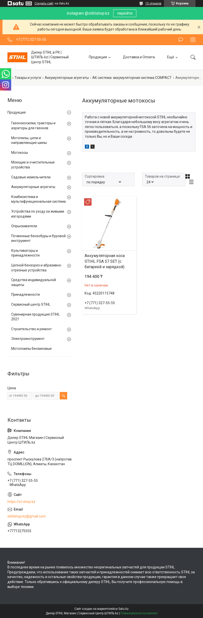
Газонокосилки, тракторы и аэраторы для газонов (33, 125)
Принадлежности (25, 294)
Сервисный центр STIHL (30, 304)
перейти (124, 13)
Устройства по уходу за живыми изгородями (37, 213)
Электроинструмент (28, 339)
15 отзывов (153, 3)
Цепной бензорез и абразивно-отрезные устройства (36, 267)
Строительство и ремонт (31, 329)
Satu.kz (123, 609)
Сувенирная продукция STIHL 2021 (35, 316)
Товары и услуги (27, 78)
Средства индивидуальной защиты (33, 282)
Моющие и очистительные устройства (33, 164)
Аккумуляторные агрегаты (67, 78)
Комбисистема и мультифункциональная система (38, 199)
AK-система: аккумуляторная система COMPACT (132, 78)
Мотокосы (19, 153)
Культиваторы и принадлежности (25, 253)
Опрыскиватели (24, 226)
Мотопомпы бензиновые (31, 349)
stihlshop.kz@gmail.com (26, 516)
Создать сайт (44, 3)
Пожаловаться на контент (139, 613)
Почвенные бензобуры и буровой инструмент (38, 238)
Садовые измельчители (31, 177)
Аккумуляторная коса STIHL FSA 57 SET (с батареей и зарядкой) (105, 261)
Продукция (98, 57)
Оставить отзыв (180, 39)
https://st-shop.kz (21, 502)
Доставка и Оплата (139, 57)
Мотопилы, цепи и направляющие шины (29, 140)
